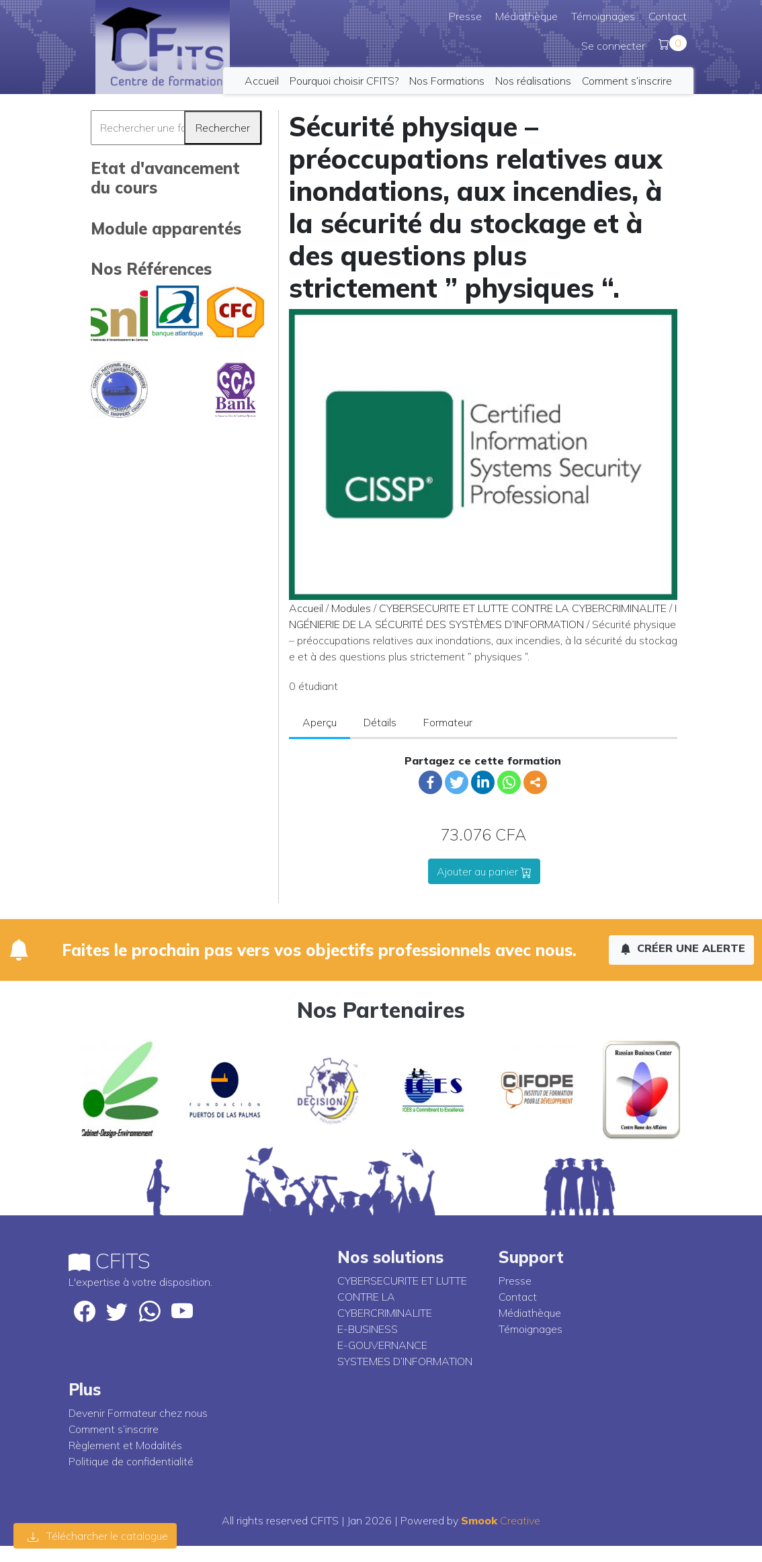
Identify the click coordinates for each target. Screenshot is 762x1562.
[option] (120, 1089)
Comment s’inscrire (627, 80)
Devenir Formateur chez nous (138, 1413)
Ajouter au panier (484, 871)
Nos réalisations (533, 80)
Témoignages (603, 16)
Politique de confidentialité (131, 1461)
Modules (351, 608)
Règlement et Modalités (125, 1445)
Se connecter (613, 45)
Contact (667, 16)
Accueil (262, 80)
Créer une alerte (682, 948)
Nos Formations (446, 80)
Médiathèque (526, 16)
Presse (465, 16)
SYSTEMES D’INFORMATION (404, 1361)
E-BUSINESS (367, 1329)
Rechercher (223, 127)
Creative (500, 1520)
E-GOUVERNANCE (382, 1345)
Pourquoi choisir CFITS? (344, 80)
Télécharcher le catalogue (98, 1536)
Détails (380, 722)
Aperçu (319, 722)
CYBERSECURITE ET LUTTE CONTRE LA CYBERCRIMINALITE (523, 608)
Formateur (447, 722)
